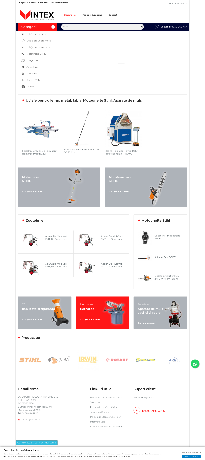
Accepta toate (191, 456)
